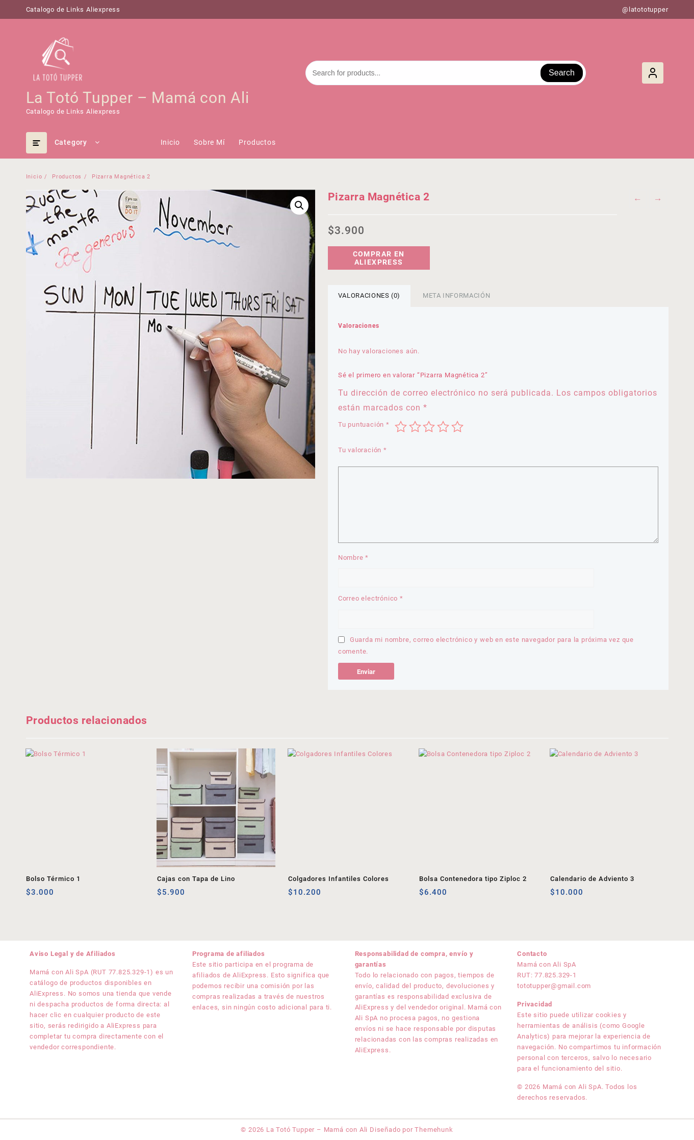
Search (562, 72)
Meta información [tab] (456, 295)
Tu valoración (362, 450)
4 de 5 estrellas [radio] (443, 427)
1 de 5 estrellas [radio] (401, 427)
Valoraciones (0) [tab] (369, 295)
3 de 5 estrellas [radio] (429, 427)
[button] (299, 205)
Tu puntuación (364, 424)
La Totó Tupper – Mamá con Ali (137, 98)
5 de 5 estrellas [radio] (457, 427)
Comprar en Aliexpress (379, 258)
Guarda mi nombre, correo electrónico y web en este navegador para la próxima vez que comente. (486, 645)
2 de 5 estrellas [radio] (415, 427)
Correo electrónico (370, 598)
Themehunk (434, 1129)
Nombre (353, 557)
